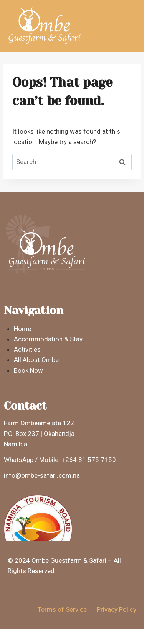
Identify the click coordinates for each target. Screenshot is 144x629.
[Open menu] (131, 26)
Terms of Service (62, 609)
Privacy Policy (116, 609)
